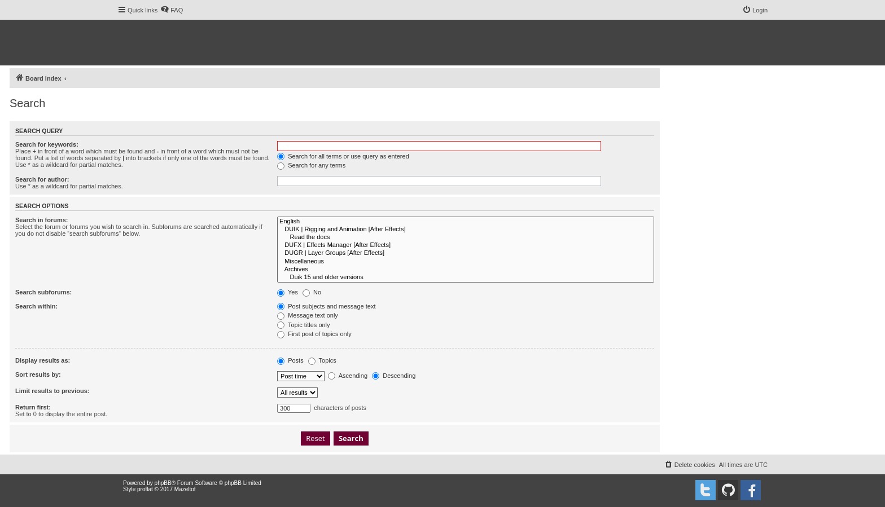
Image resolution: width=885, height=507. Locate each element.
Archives (465, 270)
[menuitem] (171, 10)
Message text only (307, 315)
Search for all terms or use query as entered (343, 156)
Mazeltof (185, 489)
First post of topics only (314, 333)
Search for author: (42, 179)
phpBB (163, 483)
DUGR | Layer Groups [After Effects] (465, 253)
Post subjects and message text (326, 306)
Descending (393, 375)
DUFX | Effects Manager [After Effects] (465, 245)
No (312, 292)
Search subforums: (43, 292)
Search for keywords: (46, 144)
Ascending (347, 375)
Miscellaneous (465, 262)
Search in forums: (41, 220)
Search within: (36, 306)
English (465, 222)
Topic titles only (303, 324)
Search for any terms (311, 165)
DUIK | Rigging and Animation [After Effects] (465, 229)
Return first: (33, 407)
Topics (322, 360)
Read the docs (465, 237)
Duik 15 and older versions (465, 277)
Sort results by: (38, 374)
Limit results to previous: (52, 390)
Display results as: (42, 360)
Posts (290, 360)
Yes (287, 292)
